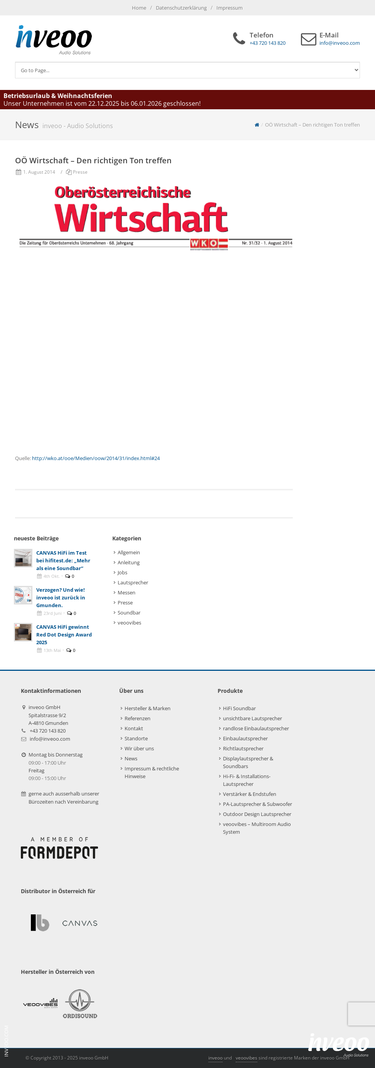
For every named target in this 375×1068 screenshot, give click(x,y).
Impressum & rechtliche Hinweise (152, 772)
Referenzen (137, 718)
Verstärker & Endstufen (249, 793)
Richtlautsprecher (243, 748)
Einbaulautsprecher (245, 738)
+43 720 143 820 (48, 730)
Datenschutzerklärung (181, 7)
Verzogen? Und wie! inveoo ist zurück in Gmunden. (60, 597)
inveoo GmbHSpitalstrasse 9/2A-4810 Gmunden (48, 715)
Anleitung (129, 562)
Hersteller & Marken (148, 708)
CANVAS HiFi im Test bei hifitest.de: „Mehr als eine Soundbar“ (63, 560)
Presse (80, 172)
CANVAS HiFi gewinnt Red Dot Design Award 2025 (64, 634)
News (131, 758)
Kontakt (134, 728)
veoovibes (129, 622)
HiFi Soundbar (239, 708)
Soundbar (129, 612)
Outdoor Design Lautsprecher (257, 814)
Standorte (136, 738)
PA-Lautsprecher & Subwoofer (257, 804)
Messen (126, 592)
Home (139, 7)
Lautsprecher (133, 582)
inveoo (215, 1057)
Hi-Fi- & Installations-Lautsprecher (246, 780)
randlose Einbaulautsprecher (256, 728)
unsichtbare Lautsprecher (252, 718)
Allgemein (129, 552)
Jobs (122, 572)
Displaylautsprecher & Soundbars (248, 762)
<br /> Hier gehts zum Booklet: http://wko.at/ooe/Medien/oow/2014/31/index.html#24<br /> (154, 354)
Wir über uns (139, 748)
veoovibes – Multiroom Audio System (257, 828)
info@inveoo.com (50, 738)
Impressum (229, 7)
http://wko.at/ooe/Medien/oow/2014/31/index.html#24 (96, 458)
